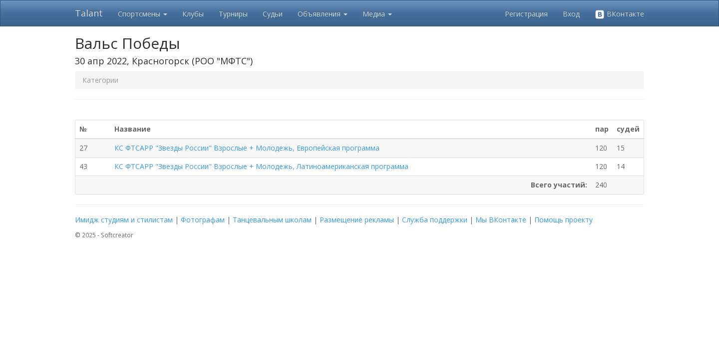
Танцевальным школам (272, 219)
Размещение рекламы (357, 219)
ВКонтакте (619, 14)
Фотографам (203, 219)
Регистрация (526, 13)
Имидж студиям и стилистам (124, 219)
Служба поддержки (434, 219)
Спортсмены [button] (142, 13)
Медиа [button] (377, 13)
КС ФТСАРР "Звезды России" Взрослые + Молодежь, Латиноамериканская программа (261, 166)
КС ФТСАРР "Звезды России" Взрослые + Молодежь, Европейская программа (246, 148)
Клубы (193, 13)
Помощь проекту (563, 219)
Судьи (273, 13)
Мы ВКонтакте (500, 219)
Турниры (233, 13)
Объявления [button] (323, 13)
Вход (571, 13)
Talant (89, 13)
